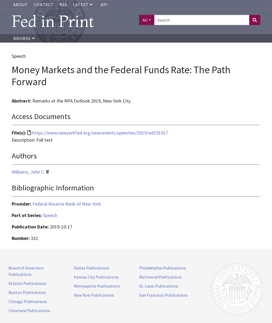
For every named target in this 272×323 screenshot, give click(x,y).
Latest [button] (83, 4)
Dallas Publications (91, 268)
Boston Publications (27, 292)
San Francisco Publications (163, 295)
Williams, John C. (28, 172)
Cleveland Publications (29, 310)
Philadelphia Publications (162, 268)
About (20, 4)
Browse (24, 38)
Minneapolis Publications (97, 286)
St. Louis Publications (158, 286)
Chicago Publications (27, 301)
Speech (50, 215)
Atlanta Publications (27, 283)
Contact (44, 4)
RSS (63, 4)
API (104, 4)
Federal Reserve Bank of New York (66, 204)
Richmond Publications (160, 277)
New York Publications (94, 295)
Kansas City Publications (96, 277)
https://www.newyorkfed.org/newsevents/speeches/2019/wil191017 (100, 133)
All (145, 20)
